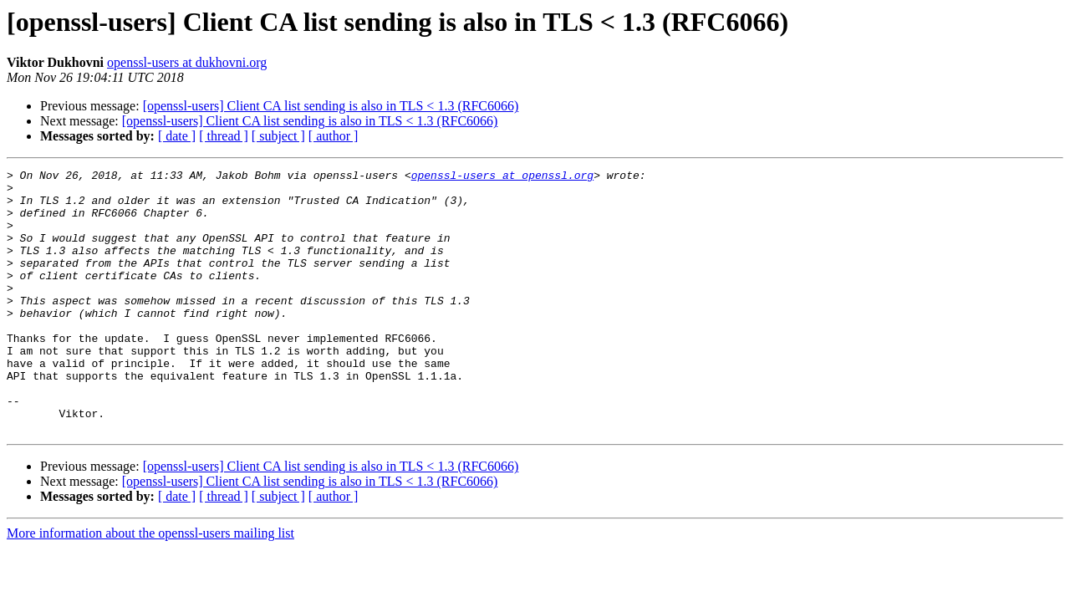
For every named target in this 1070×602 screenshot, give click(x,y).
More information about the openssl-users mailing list (150, 586)
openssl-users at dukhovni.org (187, 62)
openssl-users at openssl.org (502, 177)
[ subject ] (278, 136)
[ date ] (177, 136)
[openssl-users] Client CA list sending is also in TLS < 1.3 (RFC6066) (331, 106)
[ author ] (333, 136)
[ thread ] (223, 136)
